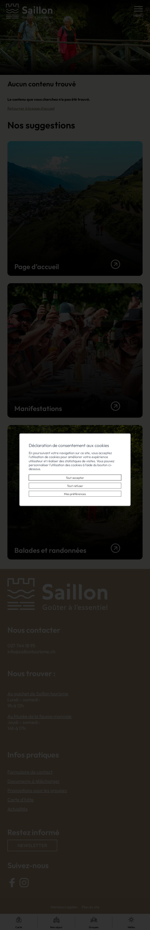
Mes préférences (75, 492)
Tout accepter (75, 475)
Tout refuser (75, 484)
